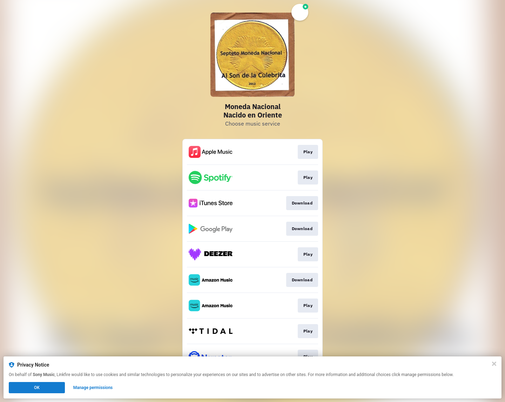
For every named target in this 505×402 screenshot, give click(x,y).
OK (37, 387)
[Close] (494, 363)
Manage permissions (93, 387)
